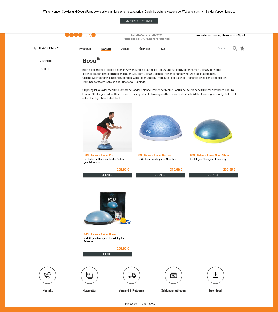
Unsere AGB (148, 303)
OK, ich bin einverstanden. (139, 20)
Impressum (131, 303)
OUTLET (45, 68)
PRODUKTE (47, 61)
